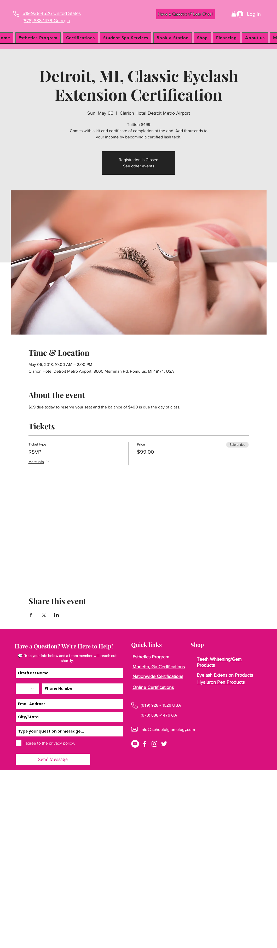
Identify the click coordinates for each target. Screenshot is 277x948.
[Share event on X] (43, 615)
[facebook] (145, 744)
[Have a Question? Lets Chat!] (185, 14)
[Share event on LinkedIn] (56, 615)
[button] (233, 14)
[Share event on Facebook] (30, 615)
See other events (138, 166)
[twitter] (164, 744)
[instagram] (154, 744)
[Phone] (16, 14)
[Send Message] (53, 759)
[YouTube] (135, 744)
